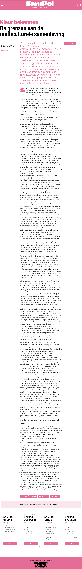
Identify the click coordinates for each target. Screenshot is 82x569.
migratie (24, 497)
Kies (10, 543)
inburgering (55, 497)
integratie (33, 497)
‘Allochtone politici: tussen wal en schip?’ (40, 484)
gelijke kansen (43, 497)
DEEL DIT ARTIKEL (70, 43)
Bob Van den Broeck (7, 44)
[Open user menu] (80, 5)
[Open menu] (2, 5)
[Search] (77, 5)
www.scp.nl (43, 453)
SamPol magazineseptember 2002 (5, 49)
